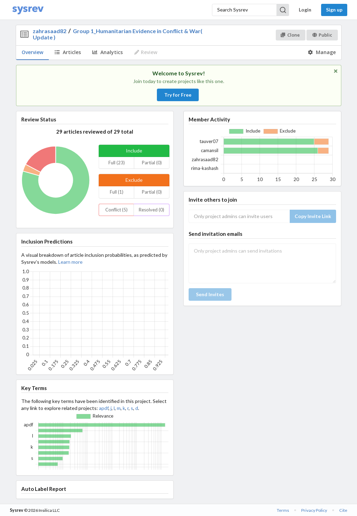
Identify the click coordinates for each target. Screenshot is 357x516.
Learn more (70, 262)
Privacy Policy (314, 510)
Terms (283, 510)
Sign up (334, 10)
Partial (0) (152, 162)
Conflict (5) (116, 209)
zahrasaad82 (49, 31)
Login (305, 10)
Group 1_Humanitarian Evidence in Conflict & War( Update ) (117, 34)
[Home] (28, 10)
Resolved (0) (151, 209)
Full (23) (116, 162)
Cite (343, 510)
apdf (103, 408)
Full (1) (116, 192)
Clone (290, 35)
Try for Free (177, 95)
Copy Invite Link (313, 216)
